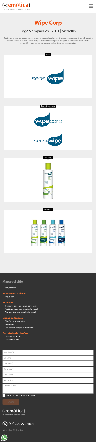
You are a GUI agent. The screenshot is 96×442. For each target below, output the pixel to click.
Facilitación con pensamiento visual (21, 309)
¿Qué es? (9, 297)
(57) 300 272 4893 (21, 423)
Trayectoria (10, 288)
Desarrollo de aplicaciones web (19, 327)
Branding (9, 324)
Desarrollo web (12, 340)
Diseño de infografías (15, 321)
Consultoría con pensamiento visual (21, 306)
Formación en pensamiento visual (20, 312)
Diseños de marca (13, 337)
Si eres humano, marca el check (20, 396)
